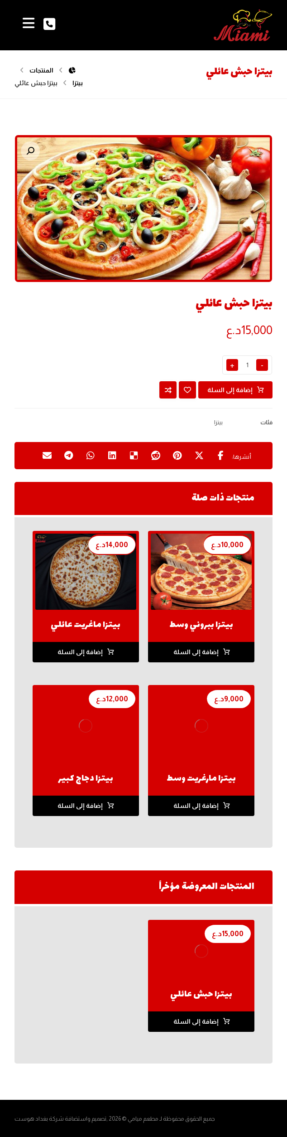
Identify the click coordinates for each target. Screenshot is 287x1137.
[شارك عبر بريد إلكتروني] (47, 456)
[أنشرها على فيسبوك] (221, 456)
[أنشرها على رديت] (156, 456)
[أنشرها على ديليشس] (134, 456)
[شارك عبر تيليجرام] (69, 456)
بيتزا (218, 422)
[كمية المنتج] (247, 364)
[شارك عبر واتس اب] (90, 456)
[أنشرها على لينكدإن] (112, 456)
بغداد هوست (31, 1118)
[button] (30, 150)
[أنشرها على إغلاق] (199, 456)
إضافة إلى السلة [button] (196, 652)
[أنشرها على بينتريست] (177, 456)
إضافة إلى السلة (230, 390)
